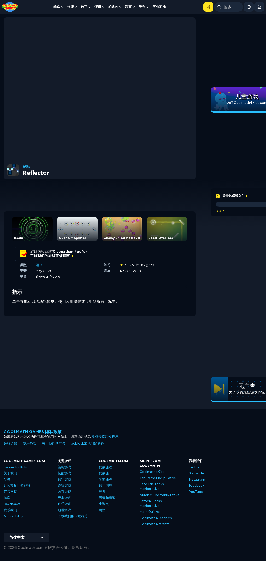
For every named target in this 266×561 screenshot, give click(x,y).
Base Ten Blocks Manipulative (152, 486)
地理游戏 (64, 510)
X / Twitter (197, 473)
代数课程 (105, 467)
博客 (7, 498)
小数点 (104, 504)
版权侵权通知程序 (105, 437)
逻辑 (97, 7)
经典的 (113, 7)
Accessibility (13, 516)
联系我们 (10, 510)
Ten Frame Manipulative (158, 478)
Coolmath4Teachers (156, 518)
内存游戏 (64, 492)
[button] (208, 7)
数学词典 (105, 485)
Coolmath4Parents (154, 524)
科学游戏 (64, 504)
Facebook (196, 485)
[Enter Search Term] (228, 7)
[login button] (259, 7)
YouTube (196, 492)
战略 (56, 7)
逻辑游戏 (64, 485)
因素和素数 (107, 498)
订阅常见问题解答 (17, 485)
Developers (12, 504)
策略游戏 (64, 467)
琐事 (128, 7)
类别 (142, 7)
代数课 (104, 473)
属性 (102, 510)
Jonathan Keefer (72, 251)
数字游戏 (64, 479)
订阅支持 (10, 492)
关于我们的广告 (53, 444)
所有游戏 (159, 7)
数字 (84, 7)
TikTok (194, 467)
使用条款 (29, 444)
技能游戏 (64, 473)
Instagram (197, 479)
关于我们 (10, 473)
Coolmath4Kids (152, 472)
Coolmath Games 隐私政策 (33, 431)
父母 (7, 479)
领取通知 (10, 444)
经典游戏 (64, 498)
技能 (70, 7)
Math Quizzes (150, 512)
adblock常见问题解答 (87, 444)
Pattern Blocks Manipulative (151, 503)
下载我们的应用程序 (73, 516)
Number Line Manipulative (159, 495)
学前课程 (105, 479)
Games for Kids (15, 467)
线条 (102, 492)
